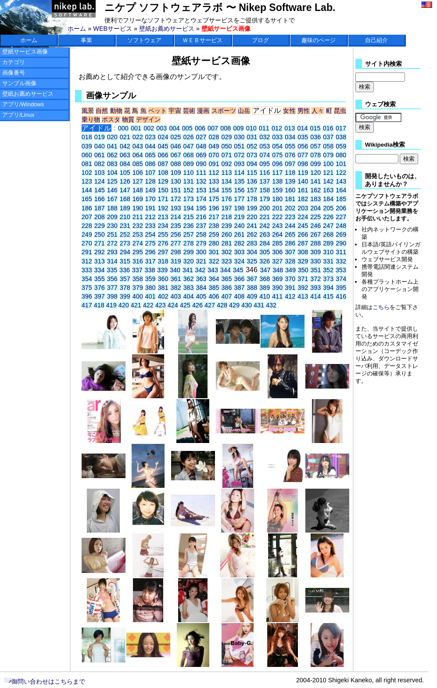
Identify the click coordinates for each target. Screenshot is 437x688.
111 (201, 172)
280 (213, 243)
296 (150, 252)
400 (138, 296)
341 (188, 270)
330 (315, 261)
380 (150, 287)
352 (328, 270)
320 (188, 261)
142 (328, 181)
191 (150, 208)
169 (138, 198)
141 (315, 181)
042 (125, 146)
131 (188, 181)
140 (302, 181)
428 (222, 305)
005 (187, 128)
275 (150, 243)
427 (209, 305)
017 (341, 128)
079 (328, 154)
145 (99, 190)
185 (341, 198)
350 (303, 270)
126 (125, 181)
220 (252, 216)
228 (87, 225)
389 (264, 287)
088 (176, 163)
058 (328, 146)
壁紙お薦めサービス (166, 28)
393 (315, 287)
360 (163, 278)
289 (328, 243)
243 (277, 225)
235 (176, 225)
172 (176, 198)
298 (176, 252)
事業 (86, 40)
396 (87, 296)
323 (226, 261)
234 (163, 225)
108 (163, 172)
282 (239, 243)
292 (99, 252)
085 (138, 163)
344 (225, 270)
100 (328, 163)
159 (277, 190)
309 (315, 252)
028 (213, 136)
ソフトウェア (144, 40)
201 (277, 208)
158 (264, 190)
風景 (88, 110)
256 (176, 234)
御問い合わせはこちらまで (44, 681)
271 (99, 243)
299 (188, 252)
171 (163, 198)
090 (201, 163)
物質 (128, 119)
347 (265, 270)
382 (176, 287)
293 (112, 252)
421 (136, 305)
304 (252, 252)
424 (173, 305)
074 (264, 154)
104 (112, 172)
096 (277, 163)
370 (290, 278)
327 (277, 261)
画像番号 (13, 72)
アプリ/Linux (18, 115)
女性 (289, 110)
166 (99, 198)
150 (163, 190)
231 (125, 225)
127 (138, 181)
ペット (157, 110)
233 (150, 225)
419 (111, 305)
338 (149, 270)
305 (264, 252)
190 (138, 208)
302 (226, 252)
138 (277, 181)
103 (99, 172)
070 (213, 154)
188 (112, 208)
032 (264, 136)
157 (252, 190)
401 (150, 296)
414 (315, 296)
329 (302, 261)
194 (188, 208)
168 (125, 198)
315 (125, 261)
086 (150, 163)
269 (341, 234)
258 (201, 234)
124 (99, 181)
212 (150, 216)
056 (302, 146)
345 (238, 270)
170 (150, 198)
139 (290, 181)
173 (188, 198)
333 (87, 270)
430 (246, 305)
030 (239, 136)
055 (290, 146)
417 (87, 305)
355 (99, 278)
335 (112, 270)
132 (201, 181)
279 (201, 243)
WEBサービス (112, 28)
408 (239, 296)
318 (163, 261)
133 (213, 181)
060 (87, 154)
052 (252, 146)
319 (176, 261)
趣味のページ (318, 40)
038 (341, 136)
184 (328, 198)
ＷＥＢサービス (202, 40)
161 (302, 190)
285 (277, 243)
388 (252, 287)
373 (328, 278)
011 (264, 128)
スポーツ (223, 110)
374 (341, 278)
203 (302, 208)
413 (302, 296)
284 (264, 243)
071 (226, 154)
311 (341, 252)
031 (252, 136)
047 (188, 146)
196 (213, 208)
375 (87, 287)
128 (150, 181)
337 (137, 270)
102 (87, 172)
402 (163, 296)
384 (201, 287)
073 (252, 154)
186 (87, 208)
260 (226, 234)
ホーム (77, 28)
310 (328, 252)
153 (201, 190)
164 (341, 190)
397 (99, 296)
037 (328, 136)
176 (226, 198)
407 (226, 296)
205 (328, 208)
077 (302, 154)
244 (290, 225)
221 (264, 216)
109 (176, 172)
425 (185, 305)
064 (138, 154)
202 (290, 208)
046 (176, 146)
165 (87, 198)
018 (87, 136)
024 (163, 136)
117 (277, 172)
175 (213, 198)
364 (213, 278)
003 (161, 128)
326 (264, 261)
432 (271, 305)
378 (125, 287)
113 (226, 172)
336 (124, 270)
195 (201, 208)
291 (87, 252)
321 (201, 261)
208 (99, 216)
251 (112, 234)
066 (163, 154)
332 (341, 261)
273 (125, 243)
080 (341, 154)
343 (213, 270)
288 (315, 243)
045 (163, 146)
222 (277, 216)
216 (201, 216)
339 (162, 270)
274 (138, 243)
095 (264, 163)
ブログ (260, 40)
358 (138, 278)
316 (138, 261)
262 (252, 234)
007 (213, 128)
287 (302, 243)
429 (234, 305)
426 (197, 305)
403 (176, 296)
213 (163, 216)
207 (87, 216)
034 (290, 136)
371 (302, 278)
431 (259, 305)
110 (188, 172)
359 (150, 278)
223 (290, 216)
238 (213, 225)
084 (125, 163)
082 (99, 163)
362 (188, 278)
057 (315, 146)
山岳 (244, 110)
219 (239, 216)
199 (252, 208)
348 (277, 270)
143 (341, 181)
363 (201, 278)
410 (264, 296)
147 (125, 190)
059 (341, 146)
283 (252, 243)
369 (277, 278)
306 (277, 252)
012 (277, 128)
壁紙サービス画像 (25, 51)
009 (238, 128)
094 (252, 163)
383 (188, 287)
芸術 (189, 110)
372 (315, 278)
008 (225, 128)
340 (175, 270)
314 (112, 261)
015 (315, 128)
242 (264, 225)
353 (341, 270)
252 (125, 234)
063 (125, 154)
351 (315, 270)
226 (328, 216)
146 (112, 190)
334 (99, 270)
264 (277, 234)
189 (125, 208)
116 (264, 172)
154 (213, 190)
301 (213, 252)
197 (226, 208)
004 (174, 128)
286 (290, 243)
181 (290, 198)
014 (302, 128)
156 (239, 190)
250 (99, 234)
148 (138, 190)
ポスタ (111, 119)
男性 (303, 110)
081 (87, 163)
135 (239, 181)
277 (176, 243)
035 (302, 136)
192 (163, 208)
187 (99, 208)
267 (315, 234)
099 (315, 163)
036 (315, 136)
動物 (116, 110)
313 (99, 261)
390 (277, 287)
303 (239, 252)
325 (252, 261)
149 (150, 190)
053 (264, 146)
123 (87, 181)
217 (213, 216)
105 (125, 172)
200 (264, 208)
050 (226, 146)
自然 (102, 110)
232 (138, 225)
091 (213, 163)
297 (163, 252)
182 (302, 198)
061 (99, 154)
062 (112, 154)
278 (188, 243)
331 (328, 261)
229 (99, 225)
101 (341, 163)
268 (328, 234)
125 (112, 181)
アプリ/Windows (23, 104)
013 (289, 128)
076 (290, 154)
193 (176, 208)
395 (341, 287)
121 (328, 172)
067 (176, 154)
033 (277, 136)
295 (138, 252)
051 (239, 146)
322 (213, 261)
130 (176, 181)
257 (188, 234)
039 (87, 146)
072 (239, 154)
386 (226, 287)
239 (226, 225)
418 (99, 305)
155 (226, 190)
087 (163, 163)
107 (150, 172)
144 (87, 190)
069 (201, 154)
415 (328, 296)
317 (150, 261)
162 (315, 190)
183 (315, 198)
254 (150, 234)
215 (188, 216)
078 (315, 154)
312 (87, 261)
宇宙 (174, 110)
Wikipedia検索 (385, 144)
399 (125, 296)
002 (148, 128)
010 (251, 128)
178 (252, 198)
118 (290, 172)
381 (163, 287)
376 (99, 287)
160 (290, 190)
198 (239, 208)
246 (315, 225)
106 (138, 172)
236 (188, 225)
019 (99, 136)
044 (150, 146)
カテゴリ (13, 62)
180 (277, 198)
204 (315, 208)
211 (138, 216)
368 (264, 278)
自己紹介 (376, 40)
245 (302, 225)
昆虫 (340, 110)
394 (328, 287)
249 (87, 234)
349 (290, 270)
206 (341, 208)
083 (112, 163)
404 (188, 296)
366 (239, 278)
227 (341, 216)
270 (87, 243)
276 (163, 243)
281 (226, 243)
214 (176, 216)
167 (112, 198)
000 (123, 128)
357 (125, 278)
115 (252, 172)
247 (328, 225)
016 (328, 128)
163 (328, 190)
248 (341, 225)
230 (112, 225)
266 (302, 234)
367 (252, 278)
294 (125, 252)
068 (188, 154)
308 (302, 252)
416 (341, 296)
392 (302, 287)
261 (239, 234)
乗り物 (91, 119)
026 (188, 136)
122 (341, 172)
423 (160, 305)
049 (213, 146)
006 (200, 128)
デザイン (148, 119)
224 (302, 216)
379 (138, 287)
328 (290, 261)
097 (290, 163)
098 (302, 163)
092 (226, 163)
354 (87, 278)
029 (226, 136)
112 (213, 172)
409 (252, 296)
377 (112, 287)
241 (252, 225)
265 (290, 234)
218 (226, 216)
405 (201, 296)
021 (125, 136)
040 (99, 146)
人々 (318, 110)
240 (239, 225)
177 (239, 198)
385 (213, 287)
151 (176, 190)
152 (188, 190)
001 (136, 128)
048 (201, 146)
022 (138, 136)
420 (123, 305)
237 (201, 225)
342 (200, 270)
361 (176, 278)
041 (112, 146)
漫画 (203, 110)
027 (201, 136)
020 (112, 136)
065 (150, 154)
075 (277, 154)
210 (125, 216)
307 (290, 252)
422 (148, 305)
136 (252, 181)
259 (213, 234)
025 (176, 136)
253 (138, 234)
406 (213, 296)
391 (290, 287)
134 (226, 181)
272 (112, 243)
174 (201, 198)
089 (188, 163)
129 (163, 181)
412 (290, 296)
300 (201, 252)
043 (138, 146)
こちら (381, 307)
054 (277, 146)
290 (341, 243)
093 (239, 163)
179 (264, 198)
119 (302, 172)
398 (112, 296)
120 (315, 172)
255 (163, 234)
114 (239, 172)
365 (226, 278)
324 (239, 261)
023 (150, 136)
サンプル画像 (19, 83)
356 (112, 278)
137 (264, 181)
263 (264, 234)
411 (277, 296)
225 (315, 216)
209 (112, 216)
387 (239, 287)
